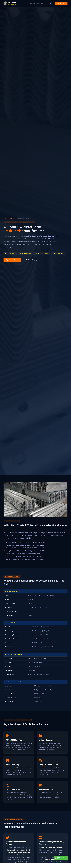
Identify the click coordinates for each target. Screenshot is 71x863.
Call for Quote (12, 260)
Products (41, 3)
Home (32, 3)
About (50, 3)
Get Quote (61, 3)
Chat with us (61, 858)
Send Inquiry (31, 260)
